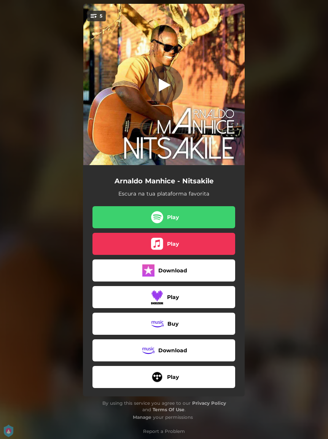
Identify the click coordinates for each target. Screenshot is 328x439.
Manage (142, 417)
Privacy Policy (209, 403)
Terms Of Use (169, 409)
